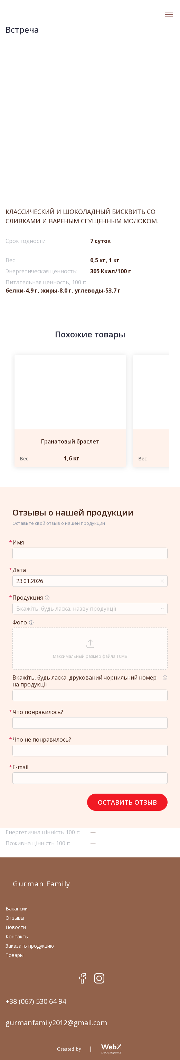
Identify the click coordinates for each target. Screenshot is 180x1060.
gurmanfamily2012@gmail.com (56, 1022)
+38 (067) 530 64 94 (36, 1001)
